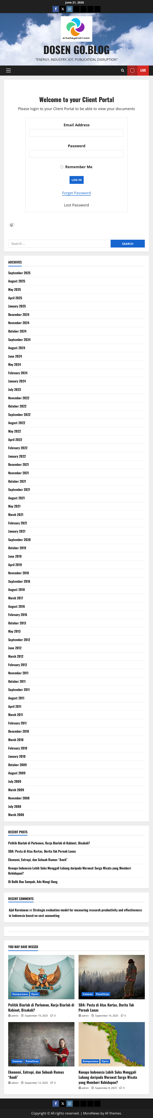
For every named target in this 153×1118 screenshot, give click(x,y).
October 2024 (17, 331)
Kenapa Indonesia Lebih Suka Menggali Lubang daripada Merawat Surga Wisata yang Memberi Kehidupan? (108, 1077)
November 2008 (18, 798)
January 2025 (17, 306)
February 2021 (17, 522)
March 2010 (16, 739)
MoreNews (91, 1113)
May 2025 (14, 289)
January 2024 (17, 381)
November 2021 (18, 472)
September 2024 (19, 339)
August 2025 (16, 281)
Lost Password (76, 205)
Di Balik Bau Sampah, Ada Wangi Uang (32, 881)
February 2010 (17, 748)
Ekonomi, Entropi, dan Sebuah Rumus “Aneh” (37, 859)
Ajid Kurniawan (18, 909)
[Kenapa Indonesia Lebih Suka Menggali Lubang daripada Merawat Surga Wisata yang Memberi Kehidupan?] (112, 1044)
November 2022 (18, 397)
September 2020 (19, 539)
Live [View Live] (136, 71)
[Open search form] (122, 70)
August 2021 (16, 497)
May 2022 (14, 431)
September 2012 (19, 639)
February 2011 (17, 723)
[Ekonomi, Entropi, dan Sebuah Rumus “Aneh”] (41, 1044)
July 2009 (14, 781)
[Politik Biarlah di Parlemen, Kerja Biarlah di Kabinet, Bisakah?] (41, 977)
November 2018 (18, 572)
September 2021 (19, 489)
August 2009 (17, 772)
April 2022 (15, 439)
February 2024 (17, 372)
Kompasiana (20, 994)
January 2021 (16, 531)
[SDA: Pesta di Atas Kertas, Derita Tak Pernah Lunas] (112, 977)
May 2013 (14, 631)
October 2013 (17, 623)
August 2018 (16, 589)
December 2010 (18, 731)
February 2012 (17, 664)
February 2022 (17, 447)
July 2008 (14, 806)
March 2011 (15, 714)
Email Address (77, 124)
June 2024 (15, 356)
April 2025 (15, 297)
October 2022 (17, 406)
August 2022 (16, 422)
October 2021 (17, 481)
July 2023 (14, 389)
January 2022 (17, 456)
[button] (8, 70)
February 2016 (17, 614)
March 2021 (15, 514)
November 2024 (18, 322)
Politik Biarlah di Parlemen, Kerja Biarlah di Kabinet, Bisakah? (49, 843)
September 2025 (19, 272)
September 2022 (19, 414)
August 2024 (16, 347)
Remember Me (76, 166)
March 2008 (16, 814)
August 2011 (16, 697)
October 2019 (17, 547)
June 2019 (15, 556)
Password (76, 145)
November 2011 (18, 672)
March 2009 (16, 789)
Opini (34, 994)
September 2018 (19, 581)
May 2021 (14, 506)
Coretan (88, 994)
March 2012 (15, 656)
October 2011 (17, 681)
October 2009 (17, 764)
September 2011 (19, 689)
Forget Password (76, 192)
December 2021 (18, 464)
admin (14, 1015)
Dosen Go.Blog (76, 49)
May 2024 (14, 364)
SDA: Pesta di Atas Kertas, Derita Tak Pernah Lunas (42, 851)
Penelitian (102, 994)
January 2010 (17, 756)
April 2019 (15, 564)
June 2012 (14, 647)
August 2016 (16, 606)
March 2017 (15, 597)
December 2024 (18, 314)
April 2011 (14, 706)
